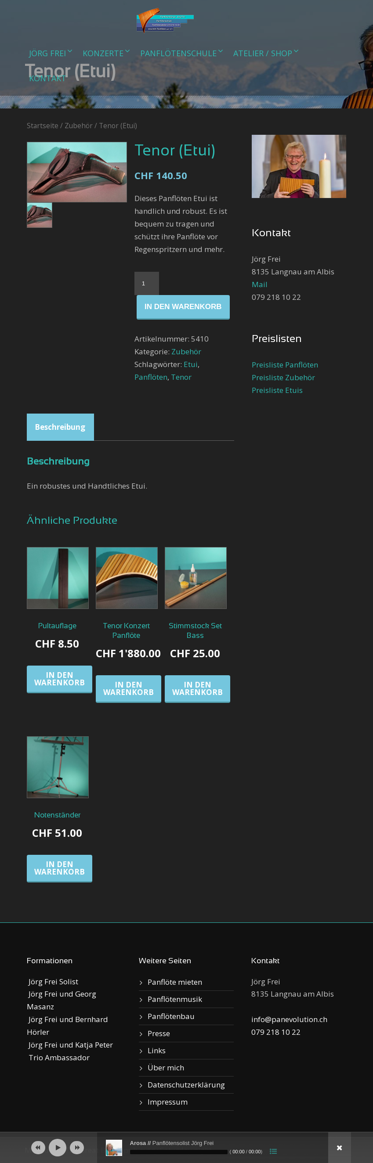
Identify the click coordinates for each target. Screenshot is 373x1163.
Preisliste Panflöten (285, 365)
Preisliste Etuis (277, 390)
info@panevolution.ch (289, 1019)
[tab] (60, 427)
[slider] (179, 1152)
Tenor (181, 377)
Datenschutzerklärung (186, 1085)
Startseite (42, 125)
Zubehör (79, 125)
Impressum (168, 1102)
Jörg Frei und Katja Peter (70, 1045)
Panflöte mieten (175, 982)
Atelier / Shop (262, 53)
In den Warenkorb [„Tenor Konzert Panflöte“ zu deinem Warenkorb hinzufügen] (128, 688)
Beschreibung (60, 427)
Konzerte (103, 53)
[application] (187, 1147)
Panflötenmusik (175, 999)
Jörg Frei (47, 53)
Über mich (166, 1067)
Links (157, 1050)
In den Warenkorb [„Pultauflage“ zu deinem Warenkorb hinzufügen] (59, 679)
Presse (159, 1033)
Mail (260, 284)
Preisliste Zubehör (283, 377)
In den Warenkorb (183, 306)
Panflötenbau (171, 1016)
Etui (191, 364)
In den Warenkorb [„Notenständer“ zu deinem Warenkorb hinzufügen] (59, 868)
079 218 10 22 (276, 1032)
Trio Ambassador (58, 1057)
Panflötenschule (178, 53)
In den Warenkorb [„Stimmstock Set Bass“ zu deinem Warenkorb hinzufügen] (197, 688)
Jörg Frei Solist (52, 981)
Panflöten (150, 377)
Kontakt (47, 78)
